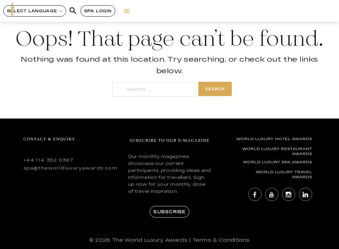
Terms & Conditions (221, 240)
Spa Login (98, 11)
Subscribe (169, 211)
